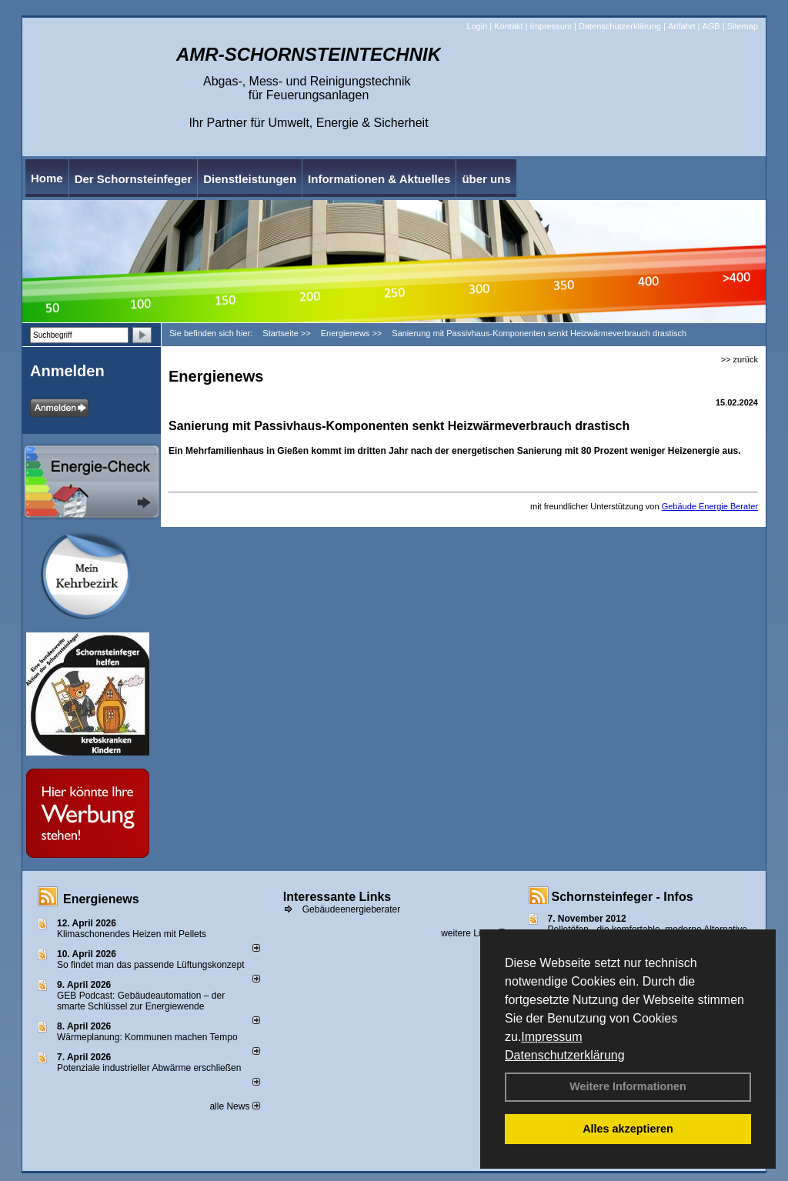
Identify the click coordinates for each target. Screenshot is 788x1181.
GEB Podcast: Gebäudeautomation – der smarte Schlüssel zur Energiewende (141, 1001)
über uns (486, 178)
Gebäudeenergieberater (351, 909)
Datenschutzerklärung (565, 1055)
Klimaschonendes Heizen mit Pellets (131, 934)
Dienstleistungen (249, 178)
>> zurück (739, 359)
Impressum (551, 1036)
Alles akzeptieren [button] (628, 1129)
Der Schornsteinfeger (133, 178)
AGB (711, 26)
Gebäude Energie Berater (710, 506)
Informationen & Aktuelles (379, 178)
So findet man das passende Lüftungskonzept (151, 964)
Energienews (101, 899)
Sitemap (742, 26)
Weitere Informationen (627, 1086)
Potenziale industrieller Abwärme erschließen (149, 1068)
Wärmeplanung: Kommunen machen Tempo (147, 1037)
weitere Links (473, 933)
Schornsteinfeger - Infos (622, 896)
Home (47, 178)
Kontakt (508, 26)
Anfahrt (681, 26)
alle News (234, 1106)
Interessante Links (337, 896)
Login (476, 26)
